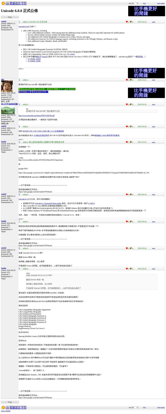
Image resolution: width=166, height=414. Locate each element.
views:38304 (5, 411)
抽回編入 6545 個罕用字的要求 (107, 135)
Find (144, 3)
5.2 (64, 54)
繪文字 (39, 57)
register (163, 3)
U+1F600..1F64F (34, 61)
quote (153, 22)
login (158, 3)
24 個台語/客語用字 (41, 135)
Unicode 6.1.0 (24, 199)
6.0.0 (72, 54)
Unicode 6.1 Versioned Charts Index (48, 203)
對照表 (140, 57)
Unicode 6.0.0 (24, 27)
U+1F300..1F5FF (34, 59)
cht (7, 3)
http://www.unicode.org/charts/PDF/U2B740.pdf (37, 116)
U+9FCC (91, 203)
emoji (45, 57)
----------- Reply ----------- (10, 17)
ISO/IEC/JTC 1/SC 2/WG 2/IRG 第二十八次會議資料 (43, 131)
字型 (24, 3)
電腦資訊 (15, 3)
